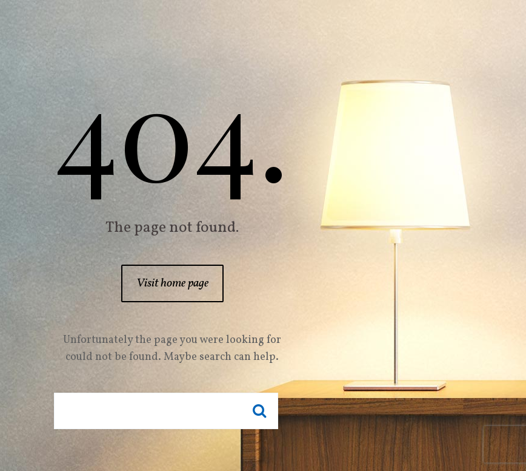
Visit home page (172, 283)
